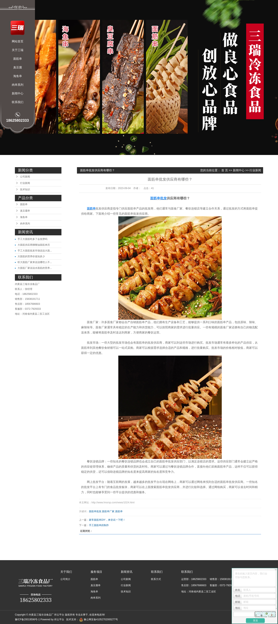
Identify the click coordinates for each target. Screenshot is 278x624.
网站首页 (17, 41)
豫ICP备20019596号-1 (27, 619)
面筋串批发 (95, 511)
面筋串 (17, 58)
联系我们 (17, 102)
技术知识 (25, 189)
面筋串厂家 (108, 511)
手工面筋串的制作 (99, 525)
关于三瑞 (17, 50)
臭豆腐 (17, 67)
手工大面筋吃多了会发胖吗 (32, 239)
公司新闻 (25, 176)
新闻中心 (17, 93)
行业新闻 (25, 183)
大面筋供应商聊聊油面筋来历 (34, 244)
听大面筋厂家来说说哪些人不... (35, 262)
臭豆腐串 (25, 210)
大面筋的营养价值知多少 (31, 256)
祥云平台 (59, 619)
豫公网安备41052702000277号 (98, 619)
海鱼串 (17, 76)
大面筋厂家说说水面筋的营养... (35, 268)
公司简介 (65, 579)
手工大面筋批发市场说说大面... (35, 250)
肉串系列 (17, 84)
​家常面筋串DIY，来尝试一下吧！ (107, 519)
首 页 (224, 170)
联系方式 (156, 579)
